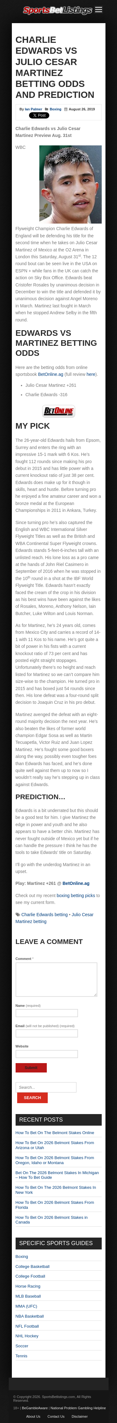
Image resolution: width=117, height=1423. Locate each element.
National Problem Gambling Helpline (78, 1408)
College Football (30, 1276)
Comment (25, 959)
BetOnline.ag (50, 374)
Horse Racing (28, 1286)
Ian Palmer (33, 109)
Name (28, 1005)
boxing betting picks (76, 895)
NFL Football (27, 1326)
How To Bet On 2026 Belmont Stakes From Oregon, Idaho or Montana (55, 1160)
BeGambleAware (35, 1408)
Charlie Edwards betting (44, 914)
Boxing (55, 109)
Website (22, 1046)
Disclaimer (80, 1416)
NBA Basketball (30, 1316)
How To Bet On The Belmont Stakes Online (55, 1132)
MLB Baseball (28, 1296)
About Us (33, 1416)
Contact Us (55, 1416)
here (91, 374)
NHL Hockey (27, 1336)
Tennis (21, 1356)
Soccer (22, 1346)
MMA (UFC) (26, 1306)
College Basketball (33, 1266)
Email (45, 1026)
